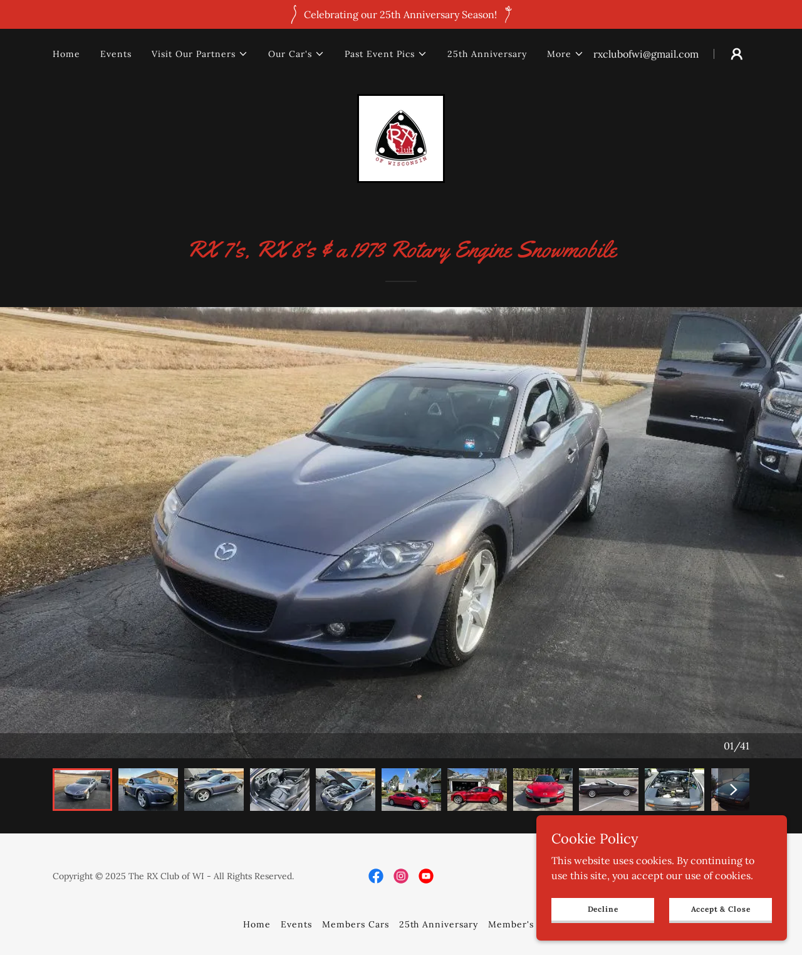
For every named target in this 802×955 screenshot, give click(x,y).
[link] (401, 137)
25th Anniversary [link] (487, 54)
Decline (603, 909)
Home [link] (66, 54)
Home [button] (257, 924)
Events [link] (116, 54)
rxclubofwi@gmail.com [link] (646, 54)
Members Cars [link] (355, 924)
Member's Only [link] (523, 924)
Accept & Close (721, 909)
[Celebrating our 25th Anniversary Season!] (401, 14)
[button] (200, 53)
